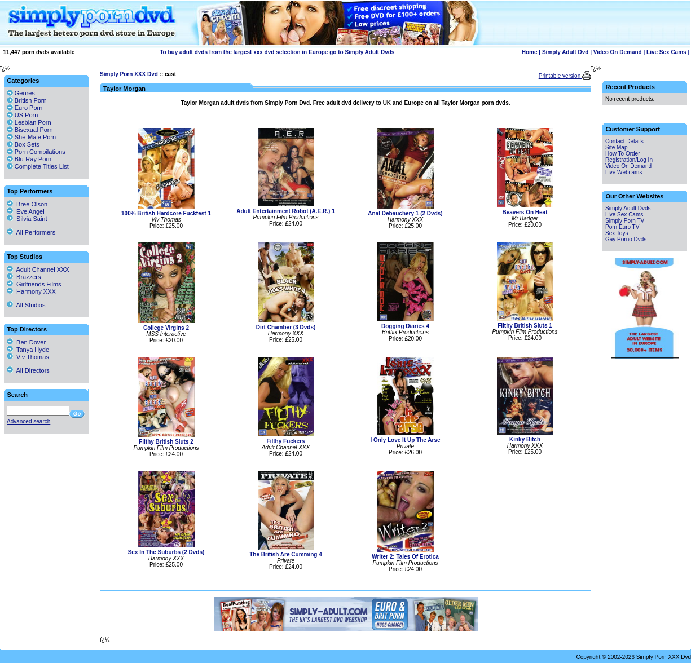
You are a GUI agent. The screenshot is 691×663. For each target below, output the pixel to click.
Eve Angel (26, 211)
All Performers (31, 232)
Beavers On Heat (524, 212)
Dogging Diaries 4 (405, 326)
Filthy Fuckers (286, 441)
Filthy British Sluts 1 (525, 325)
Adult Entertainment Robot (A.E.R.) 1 (285, 211)
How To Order (622, 154)
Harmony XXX (31, 291)
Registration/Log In (629, 160)
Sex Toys (616, 233)
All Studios (26, 305)
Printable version (560, 76)
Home (530, 52)
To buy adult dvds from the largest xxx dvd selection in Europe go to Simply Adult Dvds (277, 52)
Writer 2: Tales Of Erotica (405, 557)
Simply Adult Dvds (628, 208)
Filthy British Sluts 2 (166, 442)
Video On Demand (617, 52)
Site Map (616, 147)
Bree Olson (27, 204)
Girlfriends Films (34, 284)
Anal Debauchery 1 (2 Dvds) (405, 213)
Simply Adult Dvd (565, 52)
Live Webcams (623, 172)
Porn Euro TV (622, 227)
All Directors (28, 370)
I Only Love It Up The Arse (405, 440)
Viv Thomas (28, 356)
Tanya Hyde (28, 349)
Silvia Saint (27, 218)
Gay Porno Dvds (625, 239)
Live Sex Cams (666, 52)
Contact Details (624, 141)
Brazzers (24, 276)
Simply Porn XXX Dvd (129, 74)
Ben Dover (26, 342)
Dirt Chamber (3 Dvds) (286, 327)
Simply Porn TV (624, 221)
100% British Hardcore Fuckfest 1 (166, 213)
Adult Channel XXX (38, 269)
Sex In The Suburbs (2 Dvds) (166, 552)
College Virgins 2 (166, 328)
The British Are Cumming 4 (285, 554)
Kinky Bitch (524, 439)
